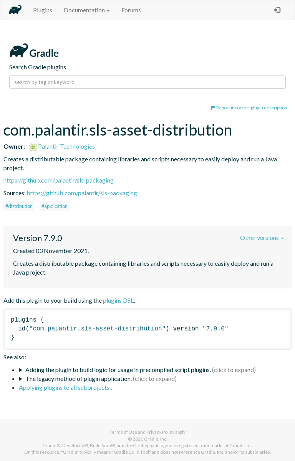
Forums (131, 9)
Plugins (42, 9)
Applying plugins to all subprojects (65, 387)
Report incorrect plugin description (249, 108)
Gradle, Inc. (155, 439)
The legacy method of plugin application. (78, 378)
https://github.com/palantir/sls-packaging (58, 180)
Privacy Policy (160, 432)
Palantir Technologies (62, 146)
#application (54, 206)
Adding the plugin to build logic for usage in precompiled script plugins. (118, 369)
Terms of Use (123, 432)
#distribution (19, 206)
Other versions (262, 237)
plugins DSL (118, 300)
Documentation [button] (87, 9)
